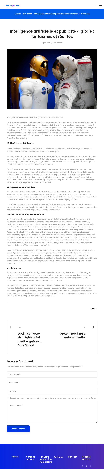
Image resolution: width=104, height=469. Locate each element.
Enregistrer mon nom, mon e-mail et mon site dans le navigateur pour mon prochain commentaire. (53, 398)
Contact (72, 456)
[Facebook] (82, 466)
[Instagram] (86, 466)
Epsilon (43, 242)
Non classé (57, 43)
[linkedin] (90, 466)
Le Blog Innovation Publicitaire (45, 459)
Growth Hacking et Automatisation (73, 332)
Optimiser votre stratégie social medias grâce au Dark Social (31, 336)
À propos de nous (30, 458)
